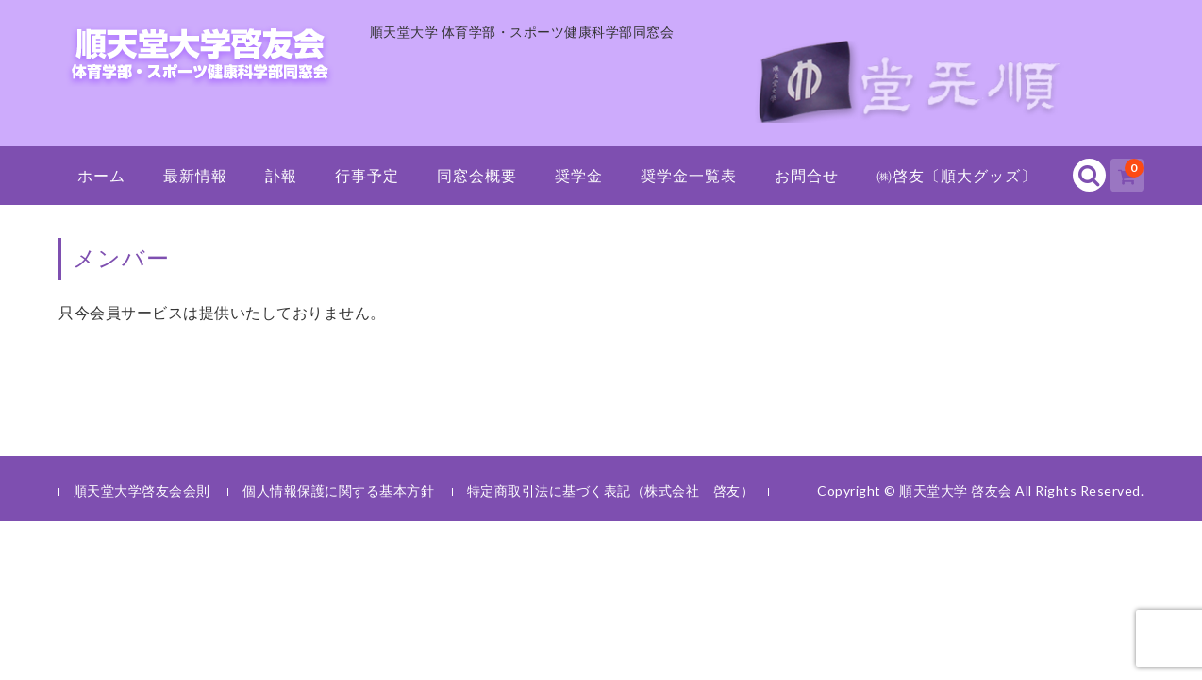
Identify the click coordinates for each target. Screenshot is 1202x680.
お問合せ (807, 175)
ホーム (101, 175)
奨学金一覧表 (689, 175)
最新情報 (195, 175)
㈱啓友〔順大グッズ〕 (956, 175)
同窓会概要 (477, 175)
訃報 (281, 175)
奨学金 (579, 175)
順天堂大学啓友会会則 (142, 491)
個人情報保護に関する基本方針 (338, 491)
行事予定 (367, 175)
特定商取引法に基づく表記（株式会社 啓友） (611, 491)
